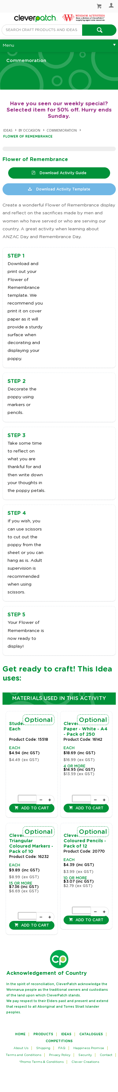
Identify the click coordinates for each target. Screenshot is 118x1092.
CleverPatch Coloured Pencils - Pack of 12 (85, 841)
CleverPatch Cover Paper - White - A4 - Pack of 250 (86, 729)
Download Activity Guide (62, 173)
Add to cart (34, 808)
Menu (8, 45)
